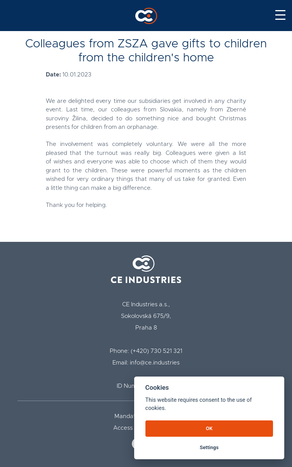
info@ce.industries (155, 363)
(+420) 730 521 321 (156, 351)
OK (209, 428)
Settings (209, 447)
